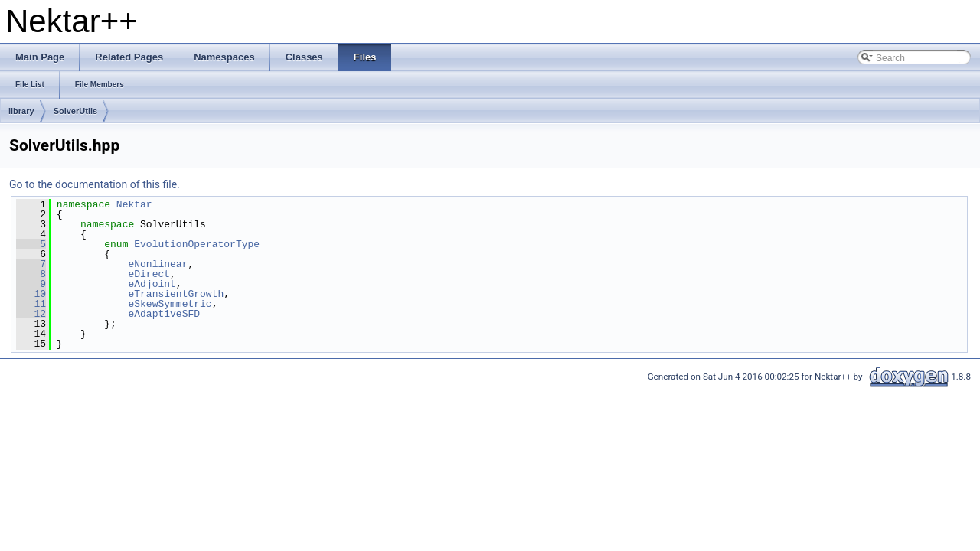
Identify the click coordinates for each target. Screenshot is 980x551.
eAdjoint (151, 284)
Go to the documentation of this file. (94, 184)
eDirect (149, 274)
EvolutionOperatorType (197, 244)
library (21, 111)
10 (31, 294)
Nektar (134, 204)
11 (31, 304)
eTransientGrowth (176, 294)
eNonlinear (158, 264)
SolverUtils (75, 111)
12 (31, 314)
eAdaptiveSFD (164, 314)
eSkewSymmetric (169, 304)
